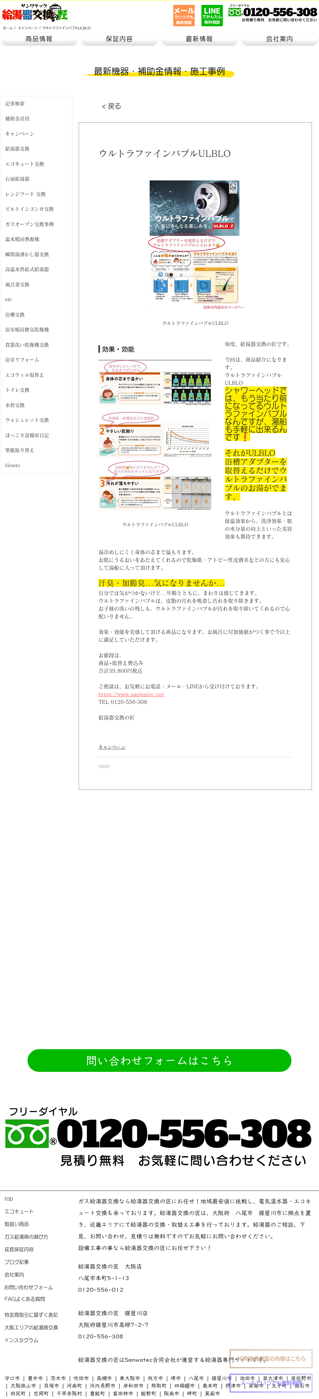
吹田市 (81, 1378)
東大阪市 (130, 1378)
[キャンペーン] (28, 28)
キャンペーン (112, 747)
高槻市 (104, 1378)
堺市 (176, 1378)
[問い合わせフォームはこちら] (159, 1060)
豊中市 (35, 1378)
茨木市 (58, 1378)
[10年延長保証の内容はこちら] (271, 1358)
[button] (39, 39)
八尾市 (196, 1378)
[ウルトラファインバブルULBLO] (66, 28)
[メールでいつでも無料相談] (271, 1383)
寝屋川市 (221, 1378)
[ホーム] (7, 28)
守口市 (12, 1378)
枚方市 (155, 1378)
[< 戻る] (123, 106)
